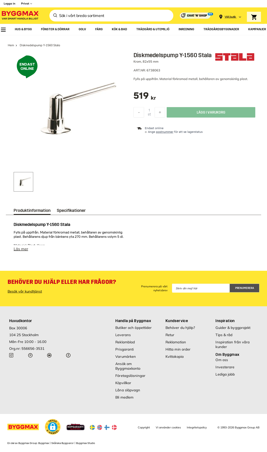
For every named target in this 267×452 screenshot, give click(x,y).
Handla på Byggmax (133, 320)
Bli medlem (124, 397)
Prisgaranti (124, 349)
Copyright (144, 427)
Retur (170, 335)
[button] (53, 427)
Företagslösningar (130, 375)
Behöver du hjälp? (180, 327)
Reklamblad (125, 342)
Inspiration (225, 320)
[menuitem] (3, 30)
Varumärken (125, 356)
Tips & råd (223, 335)
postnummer (164, 132)
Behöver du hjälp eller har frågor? (62, 281)
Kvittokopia (175, 356)
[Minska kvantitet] (139, 113)
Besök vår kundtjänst (25, 291)
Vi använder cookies (168, 427)
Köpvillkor (123, 383)
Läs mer (21, 248)
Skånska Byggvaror (62, 443)
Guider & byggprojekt (232, 327)
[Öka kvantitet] (160, 113)
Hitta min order (178, 349)
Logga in (9, 3)
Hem (11, 45)
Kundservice (177, 320)
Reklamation (176, 342)
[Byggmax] (20, 15)
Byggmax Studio (85, 443)
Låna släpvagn (127, 390)
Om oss (221, 360)
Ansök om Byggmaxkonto (127, 366)
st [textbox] (149, 115)
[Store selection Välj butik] (230, 17)
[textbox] (145, 98)
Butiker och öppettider (133, 327)
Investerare (224, 367)
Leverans (123, 335)
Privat (25, 3)
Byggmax (43, 443)
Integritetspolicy (197, 427)
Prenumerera (244, 288)
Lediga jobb (225, 374)
